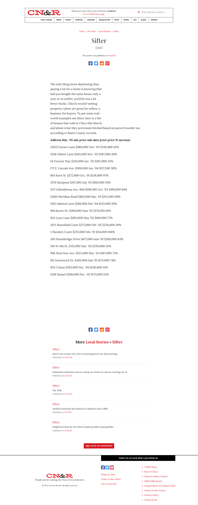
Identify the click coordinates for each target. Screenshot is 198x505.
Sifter (116, 31)
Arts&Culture (104, 20)
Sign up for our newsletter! (99, 445)
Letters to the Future (155, 490)
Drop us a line (108, 474)
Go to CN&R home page (94, 14)
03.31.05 (68, 375)
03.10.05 (68, 430)
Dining (126, 20)
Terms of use (150, 499)
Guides (143, 20)
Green (58, 20)
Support (154, 20)
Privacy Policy (151, 495)
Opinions (79, 20)
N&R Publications (153, 481)
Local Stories (46, 20)
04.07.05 (68, 357)
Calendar (91, 20)
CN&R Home (150, 467)
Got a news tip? (109, 483)
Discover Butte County (156, 476)
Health (68, 20)
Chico (82, 31)
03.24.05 (68, 394)
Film (135, 20)
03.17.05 (68, 412)
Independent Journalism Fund (159, 485)
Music (116, 20)
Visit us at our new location (138, 458)
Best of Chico (151, 471)
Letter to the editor (111, 479)
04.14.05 (92, 31)
